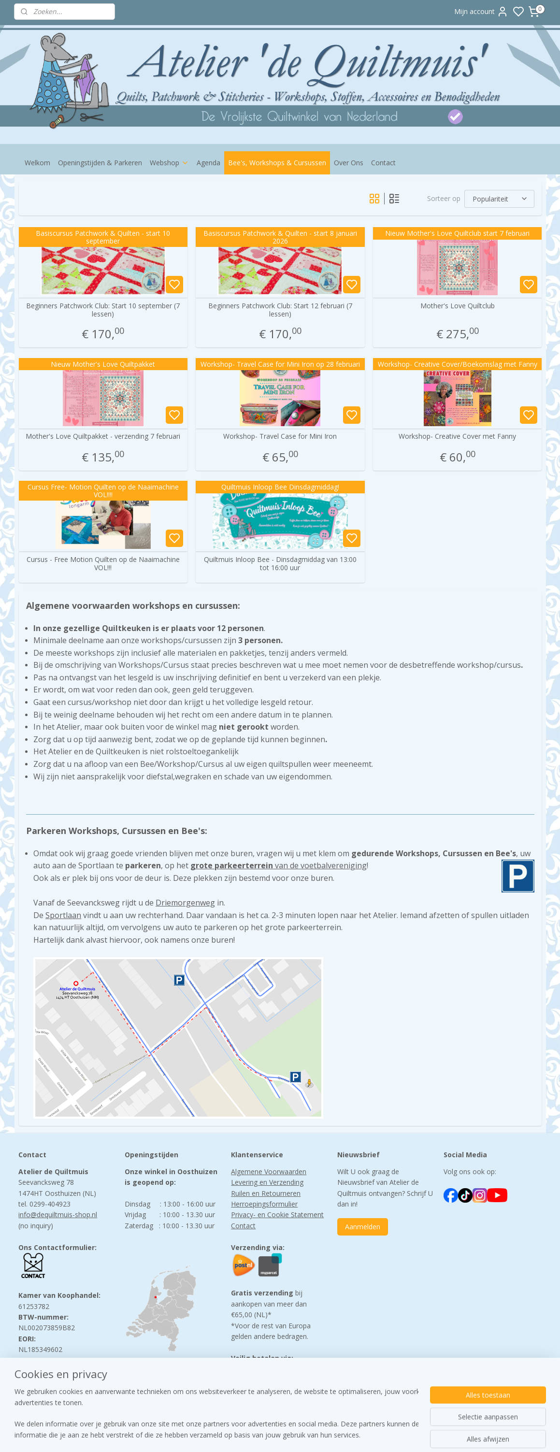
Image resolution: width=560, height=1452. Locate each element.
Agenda (208, 162)
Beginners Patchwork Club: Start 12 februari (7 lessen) (280, 310)
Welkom (37, 162)
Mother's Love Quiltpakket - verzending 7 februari (103, 436)
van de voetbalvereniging (278, 865)
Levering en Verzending (267, 1182)
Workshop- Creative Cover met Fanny (457, 436)
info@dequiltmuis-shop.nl (57, 1214)
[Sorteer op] (499, 198)
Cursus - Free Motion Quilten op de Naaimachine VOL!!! (102, 564)
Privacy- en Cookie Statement (277, 1214)
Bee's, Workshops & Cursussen (277, 162)
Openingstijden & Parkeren (100, 162)
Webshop (169, 162)
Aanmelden (362, 1226)
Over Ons (348, 162)
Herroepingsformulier (264, 1203)
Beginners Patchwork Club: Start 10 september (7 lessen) (103, 310)
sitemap (320, 1434)
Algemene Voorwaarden (268, 1171)
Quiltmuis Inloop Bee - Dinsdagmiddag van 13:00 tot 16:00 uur (279, 564)
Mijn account (481, 11)
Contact (383, 162)
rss (340, 1434)
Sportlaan (63, 915)
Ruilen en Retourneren (266, 1193)
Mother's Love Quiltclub (457, 306)
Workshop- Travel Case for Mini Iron (280, 436)
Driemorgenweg (185, 902)
